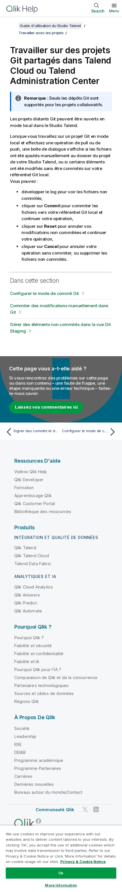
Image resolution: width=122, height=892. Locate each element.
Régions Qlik (26, 701)
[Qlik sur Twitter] (85, 809)
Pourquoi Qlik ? (29, 637)
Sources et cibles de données (44, 693)
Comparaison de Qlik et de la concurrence (55, 677)
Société (21, 728)
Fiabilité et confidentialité (38, 653)
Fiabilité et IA (26, 661)
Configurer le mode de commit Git (44, 293)
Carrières (23, 776)
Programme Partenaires (37, 768)
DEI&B (20, 752)
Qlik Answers (27, 594)
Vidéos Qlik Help (30, 471)
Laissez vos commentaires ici (46, 407)
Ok (60, 873)
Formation (24, 487)
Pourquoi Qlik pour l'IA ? (37, 669)
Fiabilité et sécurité (33, 645)
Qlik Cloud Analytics (33, 587)
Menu (114, 11)
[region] (61, 858)
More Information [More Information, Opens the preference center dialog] (61, 885)
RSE (18, 744)
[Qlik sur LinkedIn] (96, 809)
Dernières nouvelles (34, 784)
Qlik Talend (25, 547)
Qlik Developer (28, 479)
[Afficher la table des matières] (11, 25)
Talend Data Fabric (32, 563)
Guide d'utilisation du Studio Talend (50, 25)
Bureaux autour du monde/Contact (48, 792)
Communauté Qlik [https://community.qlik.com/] (55, 809)
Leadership (25, 736)
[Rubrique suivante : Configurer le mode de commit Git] (90, 432)
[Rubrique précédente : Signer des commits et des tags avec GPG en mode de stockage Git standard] (32, 432)
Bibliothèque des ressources (42, 511)
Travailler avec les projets (41, 32)
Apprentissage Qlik (33, 495)
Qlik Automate (28, 610)
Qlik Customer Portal (34, 503)
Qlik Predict (25, 602)
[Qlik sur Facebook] (38, 821)
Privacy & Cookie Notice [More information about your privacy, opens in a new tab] (83, 861)
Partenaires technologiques (41, 685)
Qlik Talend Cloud (31, 555)
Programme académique (38, 760)
